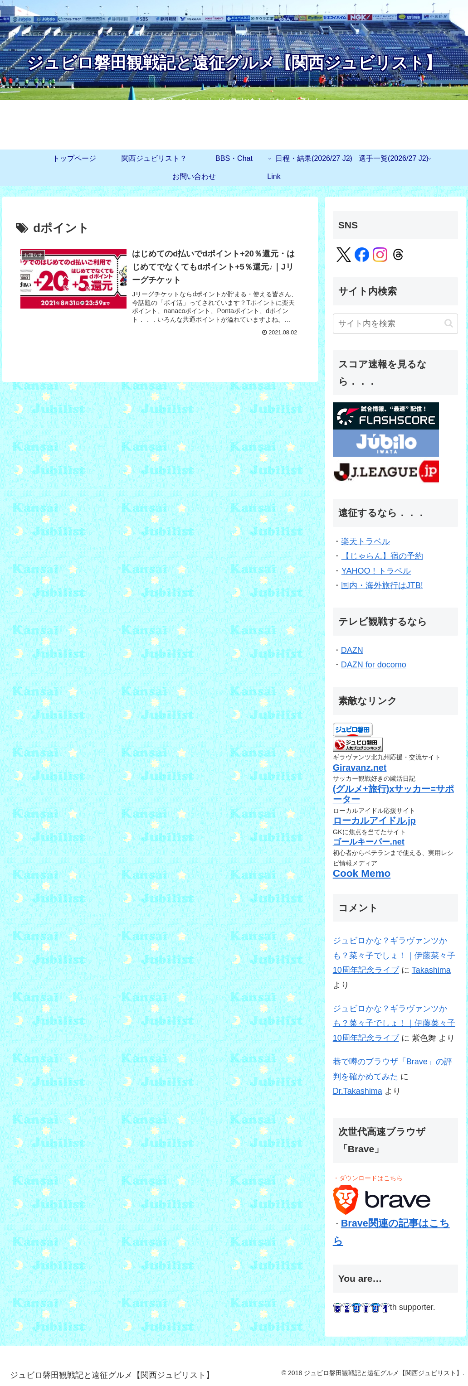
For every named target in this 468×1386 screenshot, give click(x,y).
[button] (449, 323)
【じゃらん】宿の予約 (382, 555)
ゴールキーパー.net (369, 841)
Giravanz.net (360, 768)
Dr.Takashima (357, 1091)
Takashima (431, 970)
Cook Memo (362, 873)
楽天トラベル (365, 541)
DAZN (352, 650)
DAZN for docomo (373, 664)
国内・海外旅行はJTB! (382, 585)
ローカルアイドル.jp (374, 821)
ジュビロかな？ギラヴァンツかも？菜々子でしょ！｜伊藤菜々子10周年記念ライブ (394, 955)
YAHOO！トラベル (376, 570)
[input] (395, 324)
